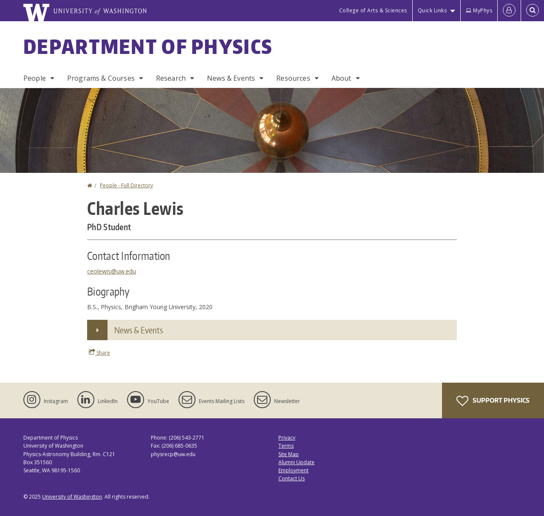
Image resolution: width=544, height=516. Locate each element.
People (34, 78)
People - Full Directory (126, 185)
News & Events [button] (138, 330)
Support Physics (493, 401)
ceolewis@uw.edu (111, 271)
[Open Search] (532, 10)
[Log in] (509, 10)
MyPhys (479, 10)
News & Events (231, 78)
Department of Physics (147, 46)
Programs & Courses (101, 78)
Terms (286, 445)
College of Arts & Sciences (373, 10)
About (341, 78)
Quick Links (432, 10)
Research (171, 78)
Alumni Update (296, 462)
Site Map (288, 454)
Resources (293, 78)
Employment (293, 470)
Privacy (286, 437)
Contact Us (291, 478)
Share (99, 352)
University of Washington (72, 496)
